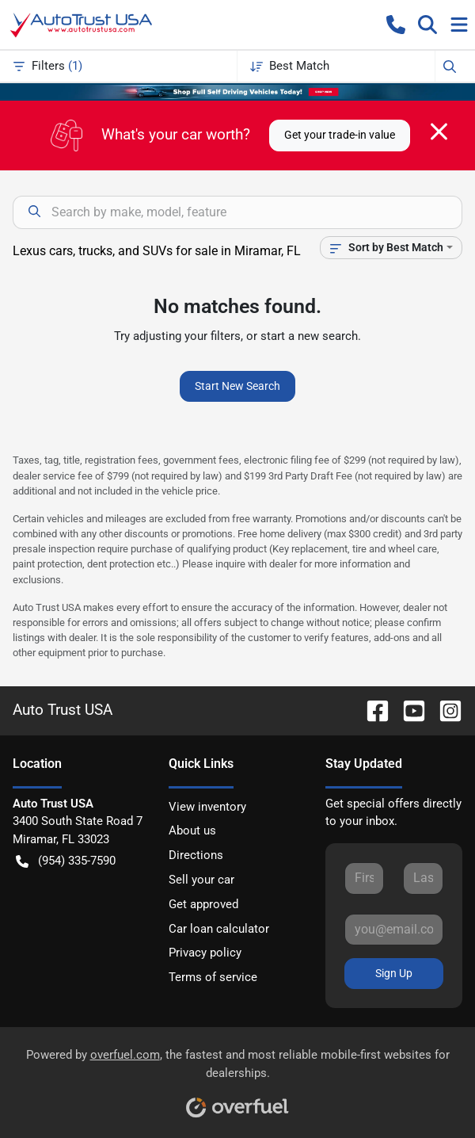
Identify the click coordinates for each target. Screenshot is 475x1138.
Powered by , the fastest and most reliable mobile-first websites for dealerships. (238, 1077)
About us (192, 830)
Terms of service (213, 977)
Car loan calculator (219, 929)
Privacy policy (205, 952)
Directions (196, 855)
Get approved (203, 904)
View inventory (207, 807)
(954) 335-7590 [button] (66, 861)
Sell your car (201, 880)
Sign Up (393, 973)
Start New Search (237, 386)
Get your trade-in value (339, 134)
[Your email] (393, 929)
